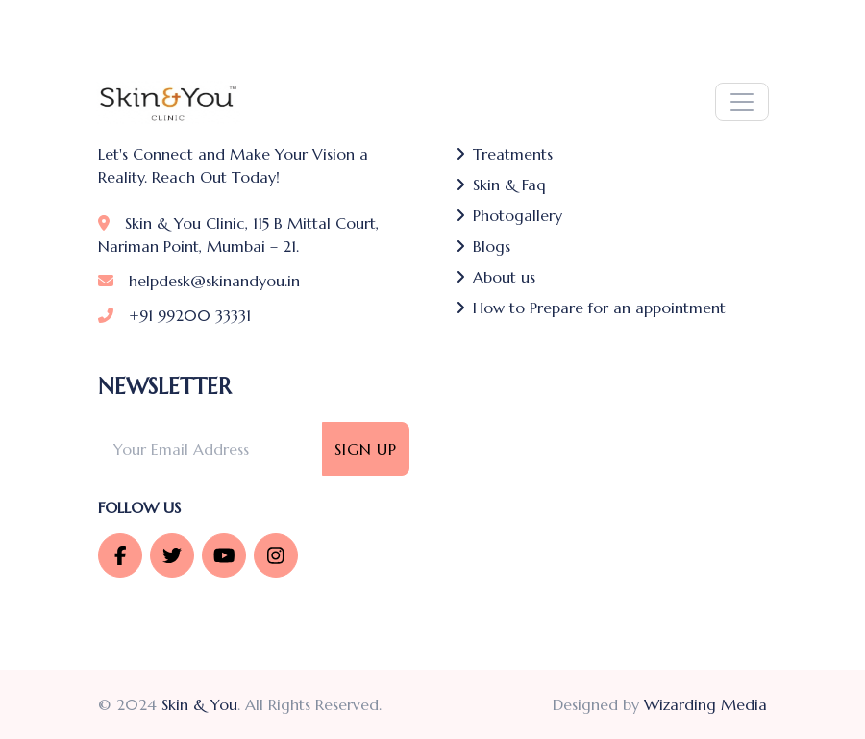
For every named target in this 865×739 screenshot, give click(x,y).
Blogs (483, 246)
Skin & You (199, 704)
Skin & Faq (501, 184)
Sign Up (365, 448)
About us (495, 276)
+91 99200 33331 (174, 315)
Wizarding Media (705, 704)
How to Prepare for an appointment (591, 307)
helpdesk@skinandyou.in (199, 280)
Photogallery (509, 215)
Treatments (504, 153)
